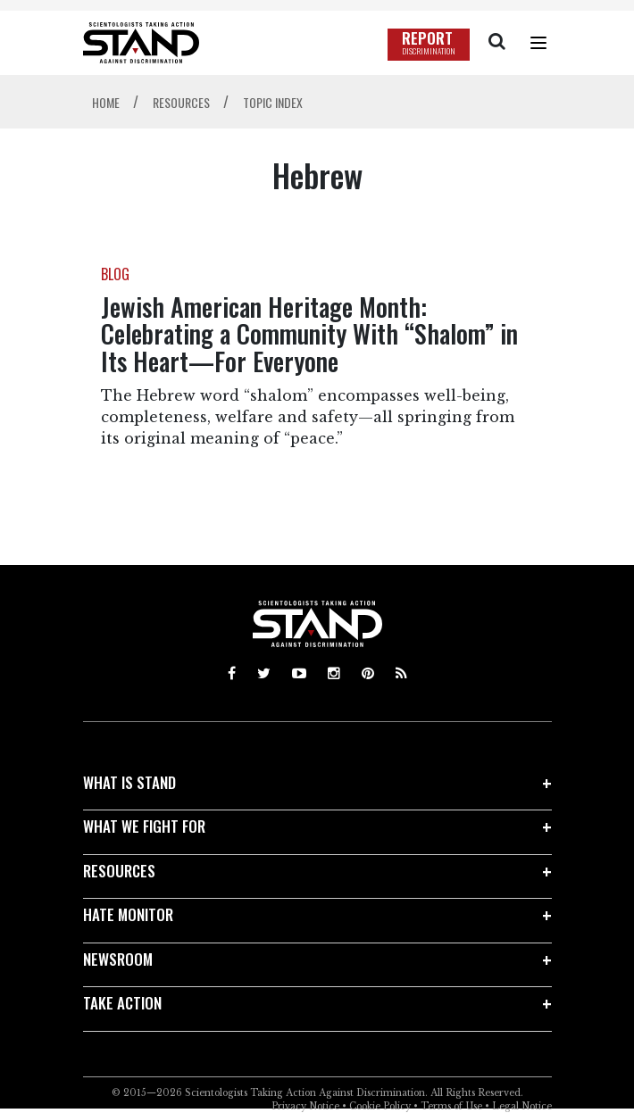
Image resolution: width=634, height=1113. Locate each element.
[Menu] (538, 43)
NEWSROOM (118, 959)
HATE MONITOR (128, 914)
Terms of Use (451, 1106)
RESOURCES (119, 871)
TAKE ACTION (122, 1003)
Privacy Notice (305, 1106)
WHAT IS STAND (129, 782)
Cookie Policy (380, 1106)
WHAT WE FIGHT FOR (144, 826)
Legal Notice (522, 1106)
